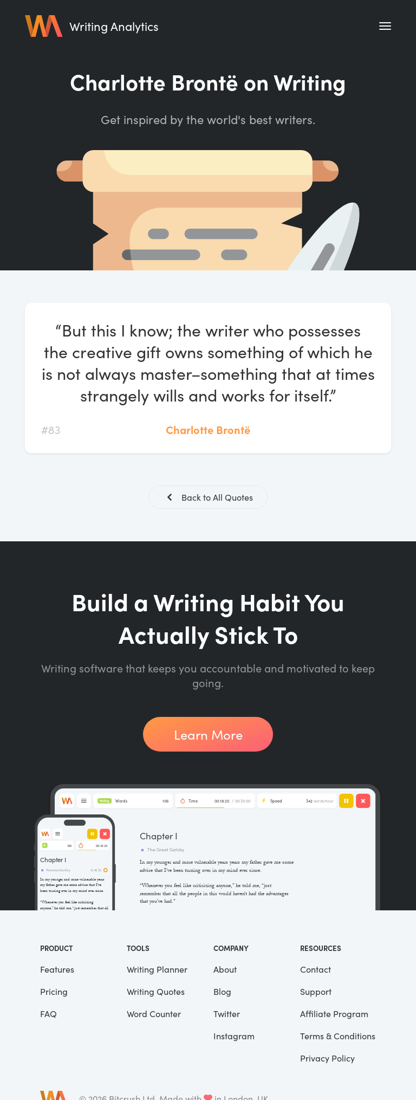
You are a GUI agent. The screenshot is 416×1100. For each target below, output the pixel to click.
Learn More (208, 734)
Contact (315, 969)
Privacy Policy (327, 1058)
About (225, 969)
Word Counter (154, 1013)
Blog (222, 991)
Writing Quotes (156, 991)
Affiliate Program (334, 1013)
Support (316, 991)
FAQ (48, 1013)
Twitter (226, 1013)
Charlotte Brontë (208, 429)
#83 (50, 429)
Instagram (234, 1035)
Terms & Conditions (337, 1035)
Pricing (54, 991)
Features (57, 969)
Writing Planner (157, 969)
